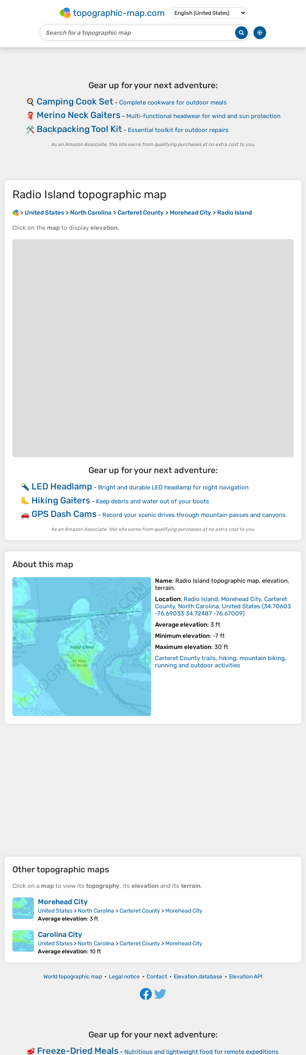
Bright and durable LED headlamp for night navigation (173, 487)
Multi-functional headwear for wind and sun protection (203, 116)
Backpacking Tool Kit (79, 129)
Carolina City (60, 934)
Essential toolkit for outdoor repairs (178, 130)
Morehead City (63, 901)
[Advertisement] (153, 790)
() (223, 606)
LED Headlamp (61, 486)
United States (55, 910)
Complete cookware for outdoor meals (173, 102)
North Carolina (96, 910)
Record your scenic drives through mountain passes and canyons (194, 515)
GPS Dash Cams (63, 514)
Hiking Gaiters (60, 500)
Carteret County (140, 910)
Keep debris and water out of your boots (152, 501)
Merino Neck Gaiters (78, 115)
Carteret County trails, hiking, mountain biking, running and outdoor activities (220, 662)
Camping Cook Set (75, 101)
